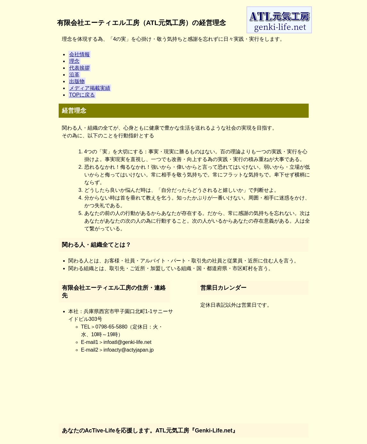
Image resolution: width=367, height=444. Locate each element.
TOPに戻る (82, 95)
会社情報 (79, 54)
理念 (74, 61)
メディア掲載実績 (89, 88)
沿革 (74, 74)
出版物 (77, 81)
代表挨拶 (79, 68)
